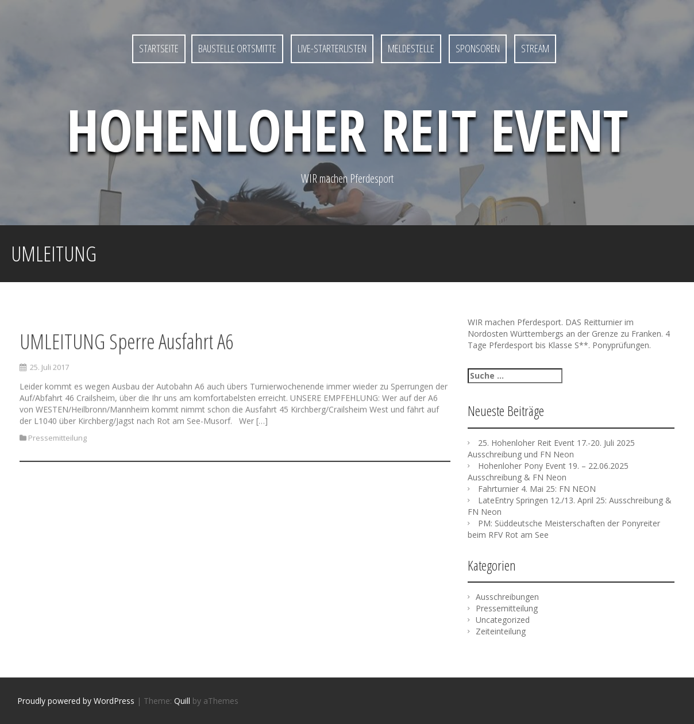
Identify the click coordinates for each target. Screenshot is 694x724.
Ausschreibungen (507, 596)
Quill (182, 700)
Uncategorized (503, 619)
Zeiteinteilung (501, 631)
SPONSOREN (478, 48)
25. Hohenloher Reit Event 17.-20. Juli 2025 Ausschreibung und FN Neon (551, 448)
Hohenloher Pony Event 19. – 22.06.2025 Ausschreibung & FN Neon (548, 471)
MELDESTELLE (411, 48)
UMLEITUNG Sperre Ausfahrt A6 (126, 354)
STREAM (535, 48)
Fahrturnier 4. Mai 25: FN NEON (537, 488)
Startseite (159, 48)
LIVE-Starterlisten (332, 48)
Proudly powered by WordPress (75, 700)
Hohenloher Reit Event (347, 129)
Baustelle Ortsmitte (237, 48)
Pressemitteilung (57, 450)
